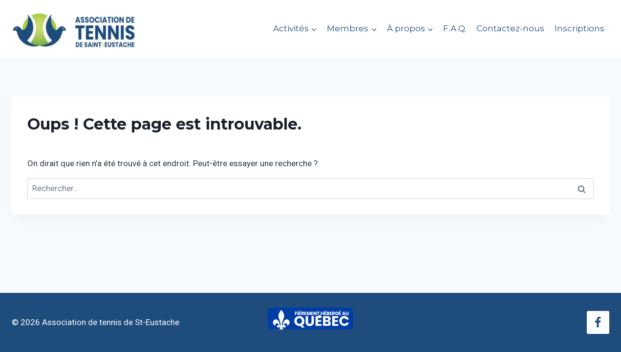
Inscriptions (579, 28)
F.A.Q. (455, 28)
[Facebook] (598, 322)
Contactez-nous (510, 28)
